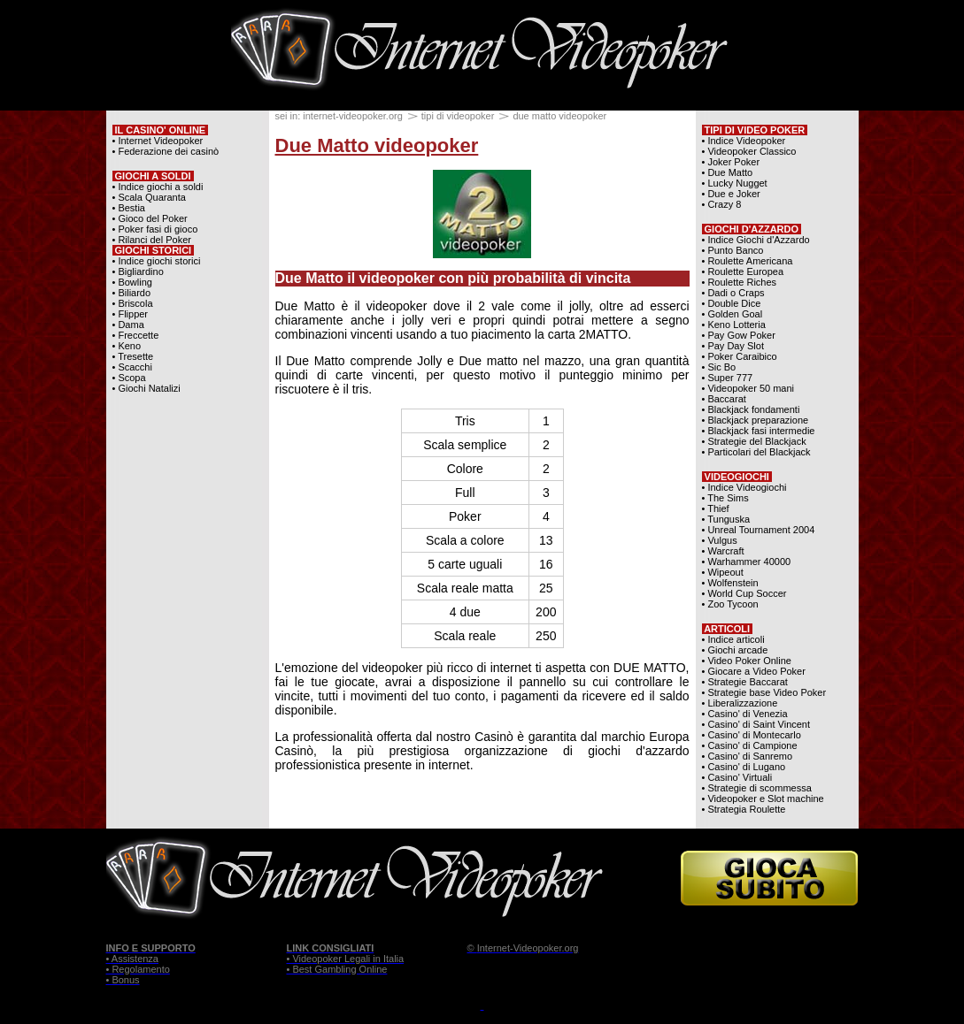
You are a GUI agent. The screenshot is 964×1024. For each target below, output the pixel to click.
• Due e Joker (731, 193)
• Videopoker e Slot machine (763, 798)
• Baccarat (724, 399)
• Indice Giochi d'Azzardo (756, 239)
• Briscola (132, 303)
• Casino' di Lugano (744, 766)
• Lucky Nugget (734, 183)
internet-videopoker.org (353, 116)
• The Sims (725, 498)
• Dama (128, 324)
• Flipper (130, 314)
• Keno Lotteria (734, 324)
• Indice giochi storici (156, 261)
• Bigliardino (138, 271)
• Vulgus (719, 540)
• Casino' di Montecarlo (751, 735)
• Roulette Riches (739, 282)
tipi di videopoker (458, 116)
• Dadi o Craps (733, 292)
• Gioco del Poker (150, 218)
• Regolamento (138, 969)
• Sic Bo (719, 367)
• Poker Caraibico (739, 356)
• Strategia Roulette (744, 809)
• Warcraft (723, 551)
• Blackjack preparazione (755, 420)
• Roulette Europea (743, 271)
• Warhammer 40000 (746, 561)
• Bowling (132, 282)
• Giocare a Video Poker (754, 671)
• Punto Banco (733, 250)
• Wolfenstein (730, 582)
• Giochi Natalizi (146, 388)
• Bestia (128, 208)
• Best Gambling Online (337, 969)
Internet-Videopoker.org (528, 948)
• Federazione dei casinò (166, 151)
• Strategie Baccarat (745, 681)
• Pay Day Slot (733, 345)
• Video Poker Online (747, 660)
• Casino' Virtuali (737, 777)
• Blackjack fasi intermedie (758, 430)
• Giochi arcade (735, 650)
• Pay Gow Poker (738, 335)
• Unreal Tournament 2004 (758, 529)
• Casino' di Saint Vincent (756, 724)
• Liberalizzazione (740, 703)
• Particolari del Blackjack (756, 452)
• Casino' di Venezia (745, 713)
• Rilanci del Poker (151, 239)
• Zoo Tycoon (730, 604)
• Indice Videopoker (744, 140)
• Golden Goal (732, 314)
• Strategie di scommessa (757, 788)
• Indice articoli (733, 639)
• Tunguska (726, 519)
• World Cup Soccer (744, 593)
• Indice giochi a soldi (158, 186)
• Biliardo (131, 292)
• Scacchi (132, 367)
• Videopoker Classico (749, 151)
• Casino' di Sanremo (747, 756)
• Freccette (135, 335)
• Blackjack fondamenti (751, 409)
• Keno (127, 345)
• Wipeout (723, 572)
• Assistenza (132, 958)
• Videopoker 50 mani (748, 388)
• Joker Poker (731, 162)
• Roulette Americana (747, 261)
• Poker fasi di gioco (155, 229)
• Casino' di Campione (750, 745)
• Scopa (129, 377)
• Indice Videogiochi (744, 487)
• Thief (715, 508)
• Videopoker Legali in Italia (346, 958)
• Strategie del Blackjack (754, 441)
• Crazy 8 (722, 204)
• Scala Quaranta (149, 197)
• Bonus (123, 979)
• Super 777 (727, 377)
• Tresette (133, 356)
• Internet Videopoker (158, 140)
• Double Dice (731, 303)
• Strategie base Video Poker (764, 692)
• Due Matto (727, 172)
